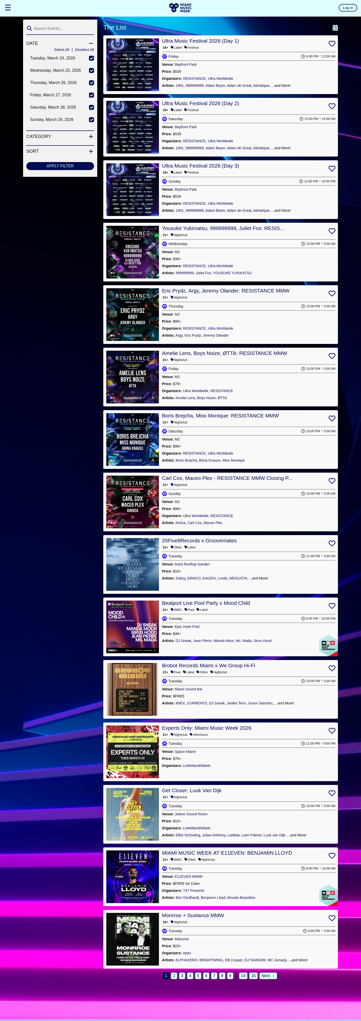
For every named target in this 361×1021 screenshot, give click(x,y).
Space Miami (185, 752)
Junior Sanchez (260, 703)
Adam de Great (239, 86)
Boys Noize (206, 398)
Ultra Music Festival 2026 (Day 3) (200, 166)
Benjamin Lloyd (213, 898)
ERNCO (194, 578)
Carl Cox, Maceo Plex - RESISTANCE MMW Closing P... (227, 478)
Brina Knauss (210, 460)
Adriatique (261, 86)
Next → (268, 976)
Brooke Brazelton (241, 898)
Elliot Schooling (187, 835)
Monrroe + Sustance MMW (193, 915)
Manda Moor (224, 641)
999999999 (195, 86)
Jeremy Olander (216, 335)
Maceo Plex (213, 523)
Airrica (180, 523)
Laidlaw (233, 835)
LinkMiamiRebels (197, 766)
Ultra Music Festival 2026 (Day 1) (200, 41)
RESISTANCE (194, 79)
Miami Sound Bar (188, 689)
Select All (61, 50)
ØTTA (222, 398)
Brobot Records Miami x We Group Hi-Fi (208, 665)
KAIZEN (209, 578)
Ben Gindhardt (187, 898)
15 (253, 976)
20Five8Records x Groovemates (199, 540)
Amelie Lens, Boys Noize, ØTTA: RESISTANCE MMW (224, 353)
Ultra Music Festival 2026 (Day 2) (200, 103)
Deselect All (84, 50)
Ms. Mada (243, 641)
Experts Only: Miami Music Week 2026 (206, 728)
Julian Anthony (214, 835)
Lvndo (222, 578)
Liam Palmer (251, 835)
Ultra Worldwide (220, 79)
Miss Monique (234, 460)
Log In (348, 8)
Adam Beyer (215, 86)
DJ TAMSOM (255, 960)
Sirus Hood (263, 641)
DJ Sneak (183, 641)
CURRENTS (197, 703)
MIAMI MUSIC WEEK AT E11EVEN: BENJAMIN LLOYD (227, 853)
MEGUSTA (238, 578)
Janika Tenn (236, 703)
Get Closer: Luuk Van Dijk (192, 790)
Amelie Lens (185, 398)
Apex (187, 953)
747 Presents (193, 891)
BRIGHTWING (211, 960)
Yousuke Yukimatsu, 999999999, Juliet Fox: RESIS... (223, 228)
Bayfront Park (186, 64)
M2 (177, 252)
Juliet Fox (203, 273)
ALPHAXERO (186, 960)
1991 (179, 86)
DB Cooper (233, 960)
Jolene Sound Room (191, 814)
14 (243, 976)
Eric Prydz (193, 335)
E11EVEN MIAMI (188, 876)
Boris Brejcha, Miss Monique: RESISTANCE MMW (220, 415)
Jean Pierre (202, 641)
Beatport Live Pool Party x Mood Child (206, 603)
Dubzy (180, 578)
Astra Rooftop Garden (192, 564)
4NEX (180, 703)
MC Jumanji (277, 960)
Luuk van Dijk (274, 835)
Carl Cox (195, 523)
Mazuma (182, 939)
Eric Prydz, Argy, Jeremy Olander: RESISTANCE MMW (226, 291)
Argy (179, 335)
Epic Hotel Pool (187, 627)
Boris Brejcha (186, 460)
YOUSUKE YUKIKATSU (232, 273)
